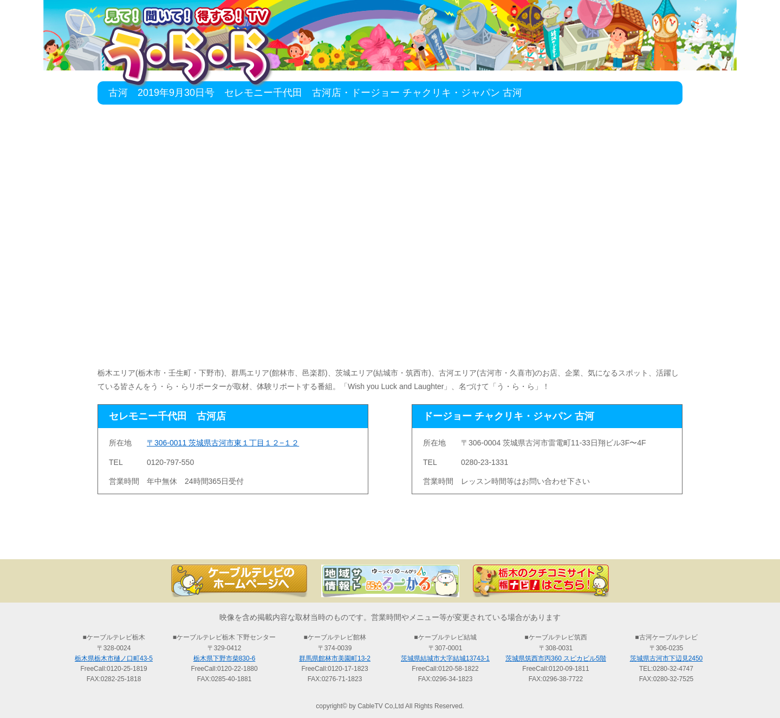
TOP (152, 540)
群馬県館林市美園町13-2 (334, 658)
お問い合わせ (628, 540)
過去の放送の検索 (390, 540)
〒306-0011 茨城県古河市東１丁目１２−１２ (223, 442)
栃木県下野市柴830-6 (224, 658)
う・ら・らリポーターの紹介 (509, 540)
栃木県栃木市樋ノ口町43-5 (114, 658)
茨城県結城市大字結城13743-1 (445, 658)
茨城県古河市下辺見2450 (666, 658)
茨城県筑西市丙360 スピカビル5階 (555, 658)
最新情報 (271, 540)
